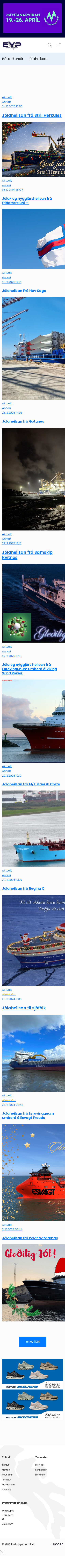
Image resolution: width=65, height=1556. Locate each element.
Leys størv (40, 1474)
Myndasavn (8, 1484)
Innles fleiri (32, 1342)
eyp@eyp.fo (8, 1510)
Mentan (6, 1469)
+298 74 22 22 (7, 1517)
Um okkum (7, 1523)
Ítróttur (5, 1464)
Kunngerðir (41, 1469)
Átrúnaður (7, 1474)
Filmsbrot (7, 1489)
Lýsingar (39, 1464)
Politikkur (6, 1479)
